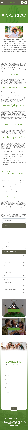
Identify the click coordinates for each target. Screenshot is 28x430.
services (6, 269)
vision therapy (7, 262)
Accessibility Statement (7, 422)
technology (6, 296)
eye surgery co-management (10, 289)
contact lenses (7, 272)
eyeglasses (6, 275)
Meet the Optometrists (8, 238)
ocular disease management (10, 292)
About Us (6, 229)
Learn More (14, 310)
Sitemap (24, 422)
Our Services (6, 234)
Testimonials (6, 242)
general (5, 255)
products (6, 285)
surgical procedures (8, 282)
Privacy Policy (17, 422)
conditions (6, 259)
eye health (6, 279)
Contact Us (6, 246)
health (5, 265)
